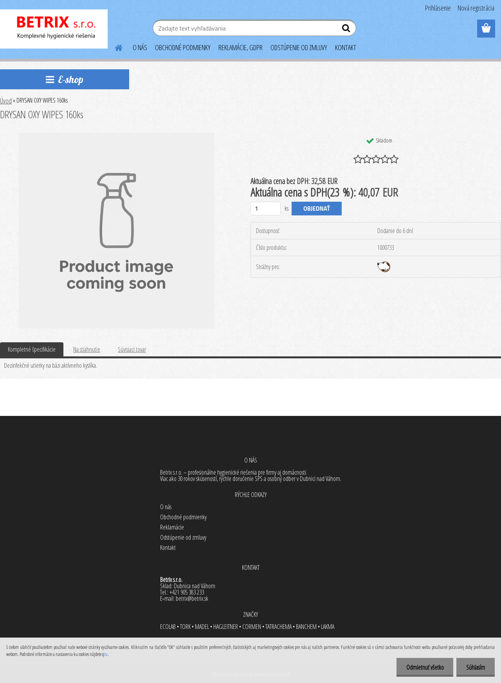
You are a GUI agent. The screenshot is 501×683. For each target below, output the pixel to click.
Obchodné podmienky (183, 517)
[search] (347, 30)
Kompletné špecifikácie (32, 349)
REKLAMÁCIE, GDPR (240, 47)
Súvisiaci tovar (132, 349)
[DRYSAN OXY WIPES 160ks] (116, 136)
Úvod (6, 100)
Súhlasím (475, 667)
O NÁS (140, 47)
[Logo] (54, 29)
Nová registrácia (476, 8)
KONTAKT (345, 47)
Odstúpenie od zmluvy (183, 537)
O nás (165, 506)
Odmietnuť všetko (424, 667)
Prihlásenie (438, 8)
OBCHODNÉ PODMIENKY (183, 47)
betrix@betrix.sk (192, 598)
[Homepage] (114, 47)
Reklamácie (172, 527)
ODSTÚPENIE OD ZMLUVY (298, 47)
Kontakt (168, 547)
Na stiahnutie (86, 349)
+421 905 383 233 (186, 592)
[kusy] (265, 208)
